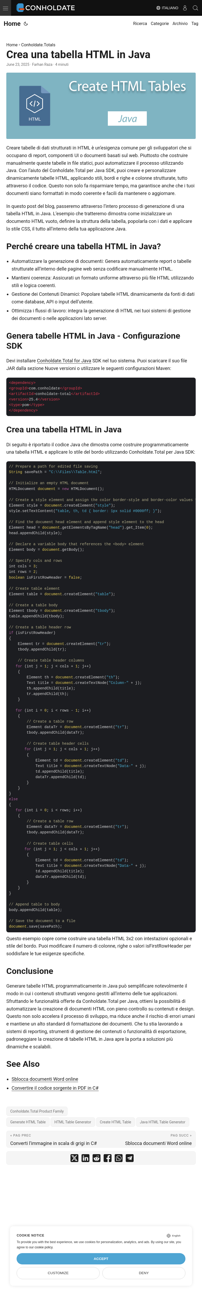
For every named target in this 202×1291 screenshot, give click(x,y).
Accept (101, 1259)
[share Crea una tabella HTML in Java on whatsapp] (119, 1159)
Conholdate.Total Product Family (37, 1111)
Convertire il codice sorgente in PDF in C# (55, 1088)
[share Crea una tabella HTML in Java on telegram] (130, 1159)
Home (12, 23)
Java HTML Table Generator (162, 1122)
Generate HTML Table (28, 1122)
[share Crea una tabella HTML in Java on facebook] (108, 1159)
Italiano (167, 8)
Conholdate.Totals (38, 44)
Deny (144, 1273)
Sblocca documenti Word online (45, 1079)
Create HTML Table (115, 1122)
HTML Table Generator (72, 1122)
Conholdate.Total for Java (64, 360)
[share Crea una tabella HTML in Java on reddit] (96, 1159)
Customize (58, 1273)
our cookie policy (41, 1247)
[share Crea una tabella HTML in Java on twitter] (74, 1159)
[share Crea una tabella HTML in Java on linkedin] (85, 1159)
